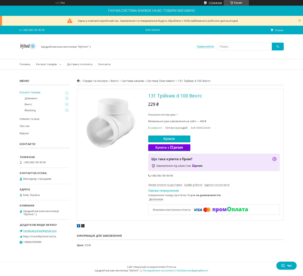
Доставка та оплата (79, 64)
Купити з (169, 147)
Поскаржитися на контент (158, 270)
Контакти (104, 64)
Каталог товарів (46, 64)
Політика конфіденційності (192, 270)
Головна (25, 64)
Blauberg (30, 110)
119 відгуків (215, 2)
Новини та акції (29, 119)
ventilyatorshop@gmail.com (40, 230)
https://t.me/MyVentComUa (39, 236)
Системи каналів (133, 81)
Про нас (25, 126)
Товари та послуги (95, 81)
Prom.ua (171, 267)
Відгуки (24, 133)
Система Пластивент (161, 81)
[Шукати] (278, 46)
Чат (286, 265)
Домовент (31, 98)
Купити (169, 138)
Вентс (114, 81)
